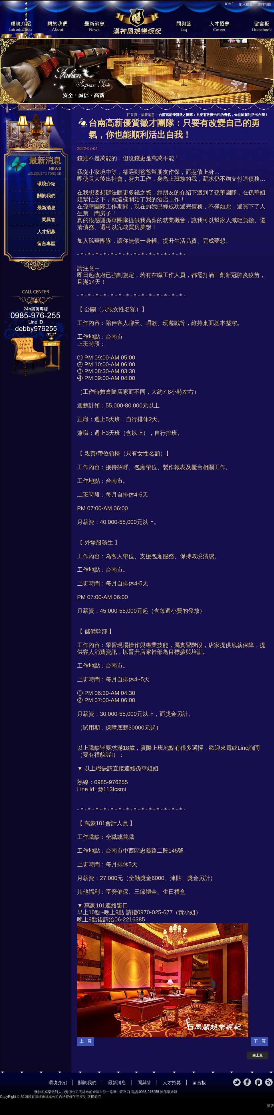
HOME (228, 4)
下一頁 (260, 1041)
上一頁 (86, 1041)
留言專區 (46, 243)
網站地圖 (264, 4)
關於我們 (55, 26)
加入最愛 (246, 4)
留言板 (257, 26)
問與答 (180, 26)
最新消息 (94, 26)
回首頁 (132, 115)
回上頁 (257, 1055)
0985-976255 (149, 1092)
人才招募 (218, 26)
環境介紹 (17, 26)
